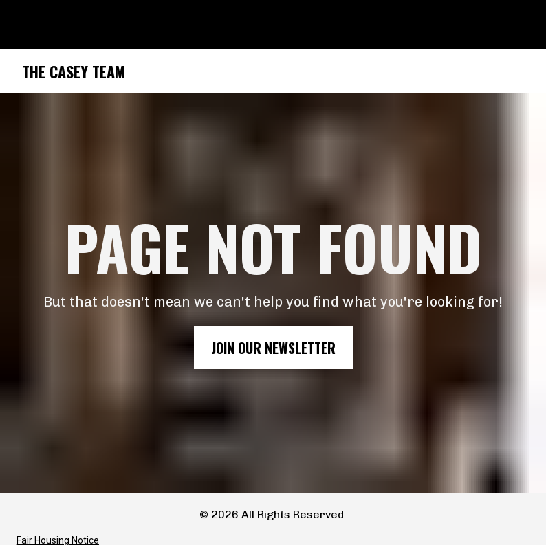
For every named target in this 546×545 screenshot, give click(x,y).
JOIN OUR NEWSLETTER (273, 344)
